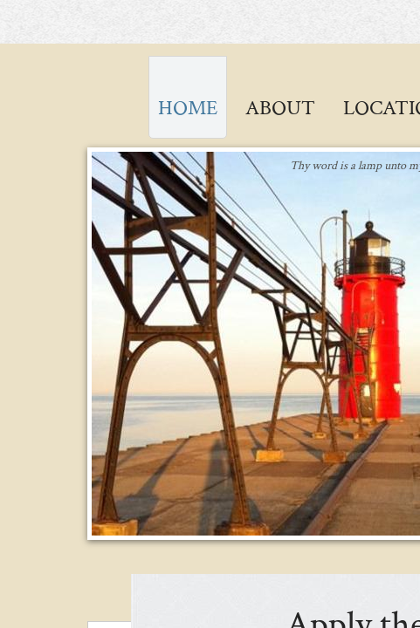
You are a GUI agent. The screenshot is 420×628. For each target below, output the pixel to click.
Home (187, 107)
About (280, 107)
